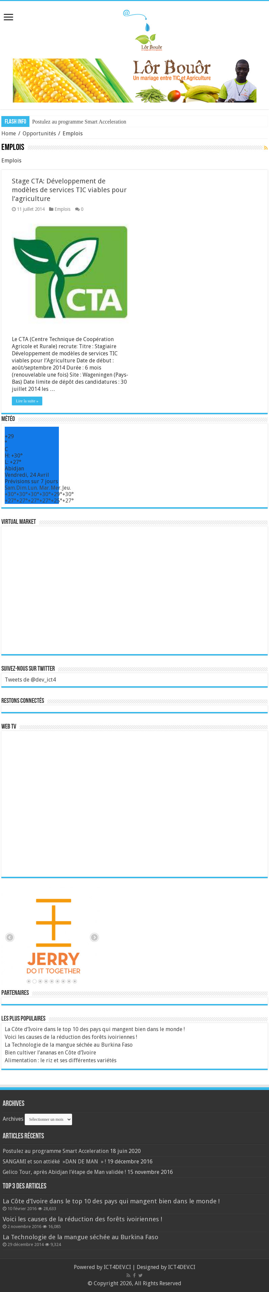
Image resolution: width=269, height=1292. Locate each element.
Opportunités (39, 133)
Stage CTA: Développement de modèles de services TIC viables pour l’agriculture (69, 190)
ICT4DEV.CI (117, 1267)
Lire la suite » (27, 401)
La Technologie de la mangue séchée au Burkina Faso (69, 1045)
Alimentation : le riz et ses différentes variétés (60, 1060)
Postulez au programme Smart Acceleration (79, 122)
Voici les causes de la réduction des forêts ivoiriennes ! (71, 1037)
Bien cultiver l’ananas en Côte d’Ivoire (50, 1052)
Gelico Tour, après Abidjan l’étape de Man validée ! (64, 1172)
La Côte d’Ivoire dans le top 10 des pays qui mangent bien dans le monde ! (95, 1029)
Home (8, 133)
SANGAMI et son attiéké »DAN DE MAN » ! (54, 1161)
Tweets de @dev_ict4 (30, 679)
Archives (13, 1119)
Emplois (62, 209)
